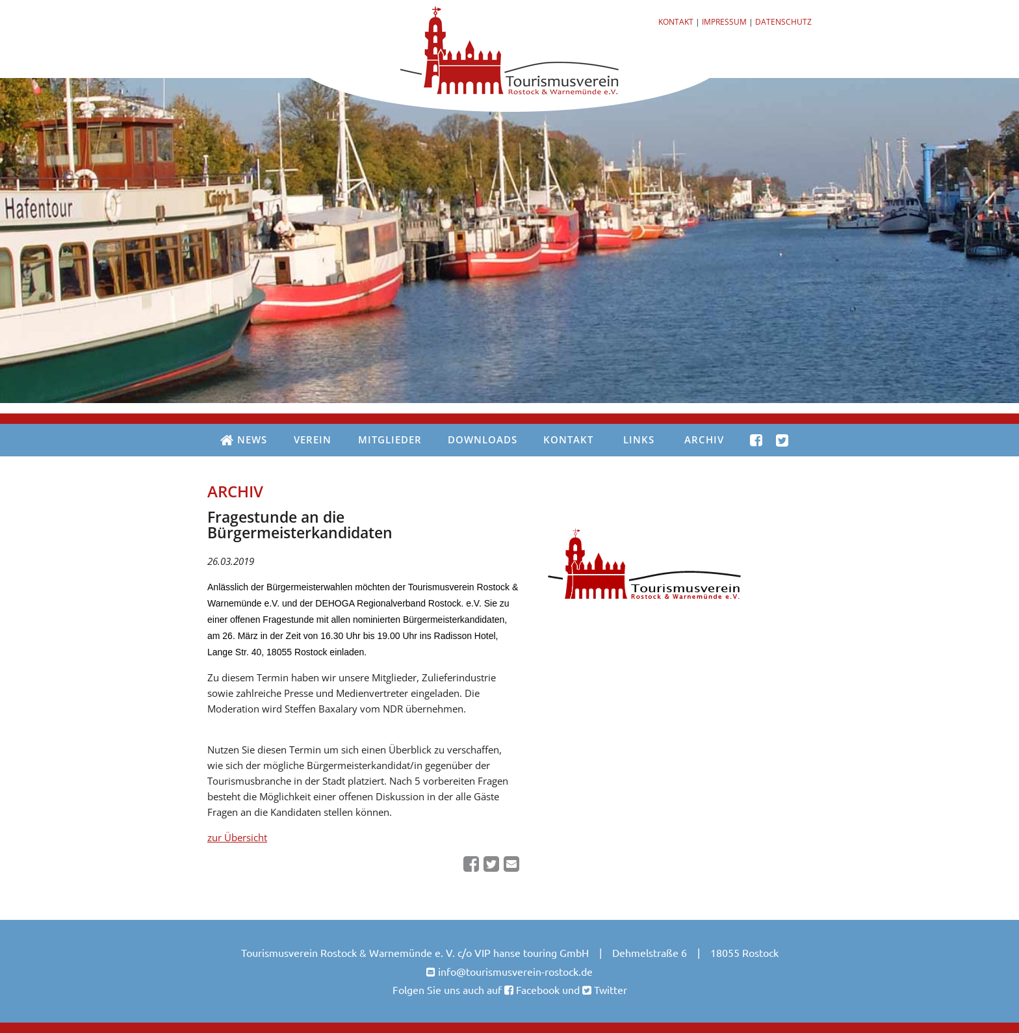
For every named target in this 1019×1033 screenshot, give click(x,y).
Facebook (536, 989)
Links (638, 439)
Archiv (704, 439)
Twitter (609, 989)
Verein (312, 439)
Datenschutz (783, 21)
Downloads (482, 439)
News (243, 440)
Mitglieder (390, 439)
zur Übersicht (237, 837)
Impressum (724, 21)
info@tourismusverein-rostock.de (515, 971)
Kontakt (675, 21)
